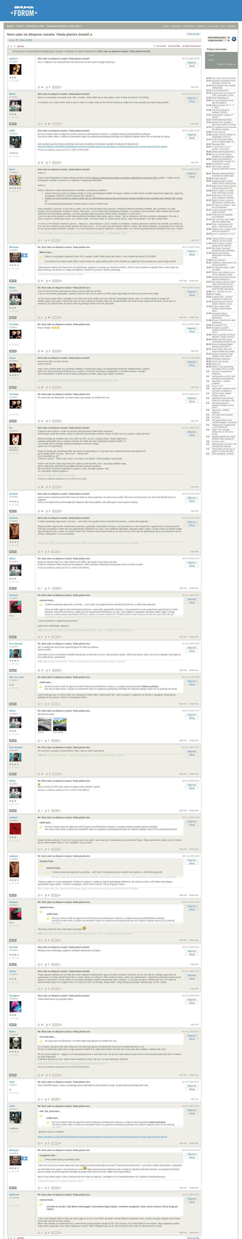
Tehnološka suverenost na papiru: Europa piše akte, (223, 450)
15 (42, 87)
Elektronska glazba (220, 361)
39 (49, 124)
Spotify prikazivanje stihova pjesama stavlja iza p (224, 278)
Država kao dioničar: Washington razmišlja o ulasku (222, 255)
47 (42, 281)
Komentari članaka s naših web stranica (67, 26)
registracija (176, 26)
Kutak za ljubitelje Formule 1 (223, 235)
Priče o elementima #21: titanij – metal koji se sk (222, 225)
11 (49, 588)
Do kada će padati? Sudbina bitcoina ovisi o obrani (222, 330)
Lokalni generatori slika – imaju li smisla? (223, 211)
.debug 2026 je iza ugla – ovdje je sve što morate (223, 240)
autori (223, 26)
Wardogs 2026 (218, 144)
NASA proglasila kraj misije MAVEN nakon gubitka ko (223, 438)
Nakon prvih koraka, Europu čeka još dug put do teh (224, 187)
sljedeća (20, 46)
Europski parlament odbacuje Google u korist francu (223, 405)
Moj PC (13, 124)
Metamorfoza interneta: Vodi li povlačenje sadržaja (224, 445)
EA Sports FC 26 (219, 325)
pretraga (231, 26)
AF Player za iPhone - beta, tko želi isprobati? (224, 206)
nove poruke (212, 26)
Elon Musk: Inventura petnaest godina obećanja (223, 249)
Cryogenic (14, 995)
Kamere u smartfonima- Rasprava (222, 372)
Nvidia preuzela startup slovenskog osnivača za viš (224, 340)
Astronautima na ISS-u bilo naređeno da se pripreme (223, 377)
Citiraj (192, 66)
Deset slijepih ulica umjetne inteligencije (224, 86)
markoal (13, 518)
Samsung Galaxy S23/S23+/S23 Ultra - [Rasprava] (221, 315)
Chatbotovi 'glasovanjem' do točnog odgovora (224, 264)
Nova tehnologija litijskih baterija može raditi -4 (222, 345)
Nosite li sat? (217, 386)
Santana (13, 595)
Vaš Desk (216, 417)
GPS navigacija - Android (223, 454)
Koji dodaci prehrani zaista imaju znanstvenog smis (223, 283)
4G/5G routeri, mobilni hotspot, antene (221, 394)
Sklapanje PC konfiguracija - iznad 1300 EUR (223, 426)
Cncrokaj (14, 324)
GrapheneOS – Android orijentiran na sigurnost (222, 298)
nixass (13, 358)
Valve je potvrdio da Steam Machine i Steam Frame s (223, 336)
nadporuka (193, 281)
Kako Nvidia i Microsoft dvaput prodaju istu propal (223, 350)
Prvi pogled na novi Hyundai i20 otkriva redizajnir (224, 128)
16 (42, 387)
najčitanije (200, 26)
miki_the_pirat (16, 677)
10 (42, 511)
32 (42, 351)
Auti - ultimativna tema (221, 291)
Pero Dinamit (16, 644)
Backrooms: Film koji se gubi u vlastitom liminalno (223, 196)
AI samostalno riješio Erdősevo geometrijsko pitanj (222, 308)
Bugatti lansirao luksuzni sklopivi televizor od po (222, 303)
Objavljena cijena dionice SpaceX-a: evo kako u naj (223, 399)
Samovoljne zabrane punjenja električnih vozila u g (224, 169)
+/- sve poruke (160, 46)
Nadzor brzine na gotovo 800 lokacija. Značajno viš (223, 201)
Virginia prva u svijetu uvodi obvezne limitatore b (224, 230)
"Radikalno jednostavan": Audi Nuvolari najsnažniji (223, 288)
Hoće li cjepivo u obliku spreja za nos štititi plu (222, 244)
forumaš (13, 494)
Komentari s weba (35, 26)
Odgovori (191, 63)
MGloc (12, 94)
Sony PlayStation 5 (220, 98)
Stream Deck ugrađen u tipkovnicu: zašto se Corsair (224, 123)
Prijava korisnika (217, 49)
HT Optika (216, 294)
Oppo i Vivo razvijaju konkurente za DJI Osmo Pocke (222, 432)
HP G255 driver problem (222, 415)
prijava (166, 26)
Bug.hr (10, 26)
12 (42, 421)
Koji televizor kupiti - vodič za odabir (223, 268)
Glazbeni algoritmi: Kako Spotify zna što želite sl (222, 355)
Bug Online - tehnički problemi (221, 382)
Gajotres (13, 58)
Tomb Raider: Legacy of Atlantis (222, 116)
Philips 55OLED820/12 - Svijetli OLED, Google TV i (223, 160)
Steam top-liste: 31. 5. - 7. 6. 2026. (223, 106)
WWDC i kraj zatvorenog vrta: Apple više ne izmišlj (223, 368)
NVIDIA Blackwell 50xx (222, 120)
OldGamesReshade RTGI (223, 152)
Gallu (12, 1082)
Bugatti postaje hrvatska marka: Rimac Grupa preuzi (224, 182)
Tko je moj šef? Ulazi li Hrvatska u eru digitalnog (223, 155)
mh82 (12, 130)
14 (42, 670)
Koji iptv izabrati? (219, 178)
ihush (12, 169)
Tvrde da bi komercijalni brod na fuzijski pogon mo (223, 140)
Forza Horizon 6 (219, 260)
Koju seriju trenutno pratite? (224, 78)
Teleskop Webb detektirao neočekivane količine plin (223, 175)
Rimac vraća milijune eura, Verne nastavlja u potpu (223, 273)
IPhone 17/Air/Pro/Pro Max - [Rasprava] (224, 321)
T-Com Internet (218, 132)
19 (42, 487)
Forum (20, 26)
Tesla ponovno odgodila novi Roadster (222, 216)
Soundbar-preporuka (221, 359)
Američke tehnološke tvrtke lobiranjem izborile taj (223, 82)
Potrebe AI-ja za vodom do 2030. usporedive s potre (223, 94)
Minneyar (14, 247)
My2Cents (14, 1194)
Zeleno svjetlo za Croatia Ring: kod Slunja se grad (222, 192)
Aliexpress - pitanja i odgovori (220, 411)
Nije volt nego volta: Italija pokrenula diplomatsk (223, 220)
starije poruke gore (193, 46)
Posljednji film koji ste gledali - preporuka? (221, 148)
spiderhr (13, 817)
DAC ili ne (216, 364)
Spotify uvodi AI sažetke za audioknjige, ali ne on (223, 136)
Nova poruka (193, 34)
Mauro (12, 1031)
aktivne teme (188, 26)
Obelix (12, 971)
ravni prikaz (175, 46)
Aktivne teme (214, 73)
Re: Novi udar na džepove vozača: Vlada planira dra (64, 247)
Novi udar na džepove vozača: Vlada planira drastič (124, 51)
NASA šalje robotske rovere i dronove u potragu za (224, 390)
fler (11, 428)
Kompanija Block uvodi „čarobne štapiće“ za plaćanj (224, 421)
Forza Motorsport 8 (220, 90)
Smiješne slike (218, 441)
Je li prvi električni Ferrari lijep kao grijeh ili (223, 101)
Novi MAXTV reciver (221, 164)
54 (49, 317)
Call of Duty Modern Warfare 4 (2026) (220, 111)
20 (42, 162)
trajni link (194, 87)
